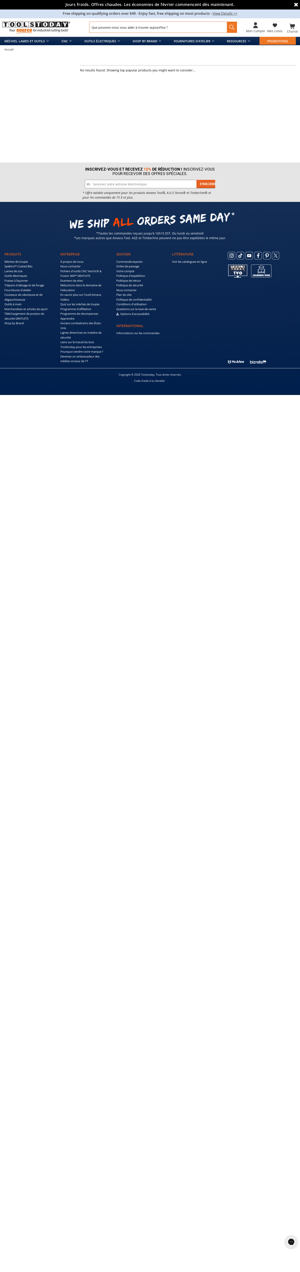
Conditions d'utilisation (131, 1181)
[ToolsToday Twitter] (275, 1133)
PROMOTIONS (277, 40)
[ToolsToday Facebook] (258, 1133)
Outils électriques (100, 40)
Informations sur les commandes (137, 1210)
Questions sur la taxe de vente (136, 1186)
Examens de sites (71, 1158)
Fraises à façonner (16, 1158)
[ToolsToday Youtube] (249, 1133)
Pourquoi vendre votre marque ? (81, 1229)
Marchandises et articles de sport (26, 1186)
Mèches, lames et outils (24, 40)
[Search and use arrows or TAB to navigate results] (163, 27)
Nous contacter (70, 1143)
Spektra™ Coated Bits (18, 1143)
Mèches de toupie (16, 1139)
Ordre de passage (127, 1143)
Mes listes (275, 31)
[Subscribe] (208, 1061)
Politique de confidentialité (134, 1177)
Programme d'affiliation (75, 1186)
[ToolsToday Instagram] (231, 1133)
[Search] (230, 27)
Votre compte (125, 1148)
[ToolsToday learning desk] (261, 1148)
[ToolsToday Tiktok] (240, 1133)
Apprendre (67, 1196)
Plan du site (123, 1172)
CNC (64, 40)
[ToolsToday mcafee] (236, 1238)
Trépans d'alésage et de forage (24, 1162)
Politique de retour (128, 1158)
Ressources (236, 40)
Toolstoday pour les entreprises (81, 1224)
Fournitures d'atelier (192, 40)
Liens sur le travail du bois (77, 1219)
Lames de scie (13, 1148)
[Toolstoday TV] (238, 1148)
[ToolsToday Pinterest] (266, 1133)
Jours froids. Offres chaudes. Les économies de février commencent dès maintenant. (150, 4)
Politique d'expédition (130, 1153)
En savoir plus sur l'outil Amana (80, 1172)
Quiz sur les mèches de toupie (79, 1181)
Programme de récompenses (79, 1191)
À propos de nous (71, 1139)
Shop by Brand (145, 40)
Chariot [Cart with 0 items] (292, 31)
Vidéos (64, 1177)
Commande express (129, 1139)
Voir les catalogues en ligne (189, 1139)
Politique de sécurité (129, 1162)
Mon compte (255, 31)
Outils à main (13, 1181)
